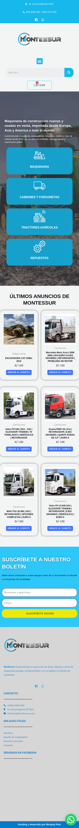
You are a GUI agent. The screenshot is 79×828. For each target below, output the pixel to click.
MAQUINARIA (39, 166)
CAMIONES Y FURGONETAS (39, 197)
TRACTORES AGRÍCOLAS (39, 227)
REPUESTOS (39, 258)
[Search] (69, 72)
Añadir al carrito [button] (19, 372)
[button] (40, 61)
